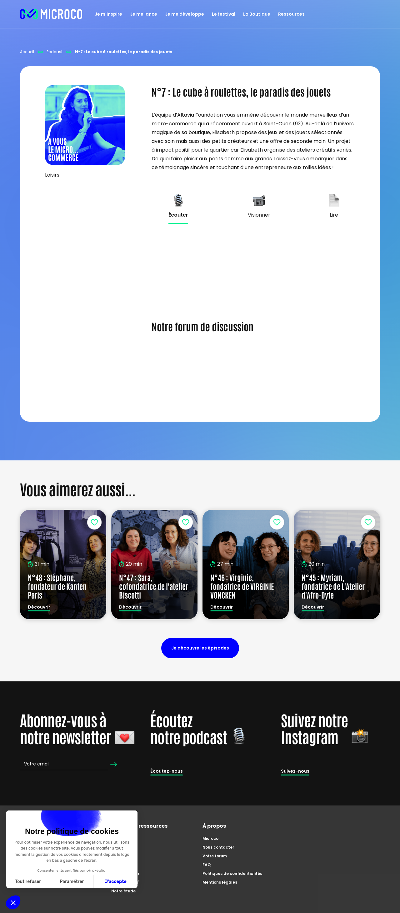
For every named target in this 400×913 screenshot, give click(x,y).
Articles (119, 856)
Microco (210, 838)
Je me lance (143, 14)
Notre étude (123, 891)
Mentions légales (219, 882)
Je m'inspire (108, 14)
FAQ (206, 864)
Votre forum (214, 856)
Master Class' (125, 882)
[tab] (178, 214)
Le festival (223, 14)
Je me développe (184, 14)
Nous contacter (218, 847)
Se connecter (169, 378)
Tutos (117, 847)
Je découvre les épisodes (200, 648)
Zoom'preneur (125, 873)
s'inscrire (206, 378)
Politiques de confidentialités (232, 873)
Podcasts (121, 864)
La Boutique (256, 14)
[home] (51, 14)
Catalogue (122, 838)
